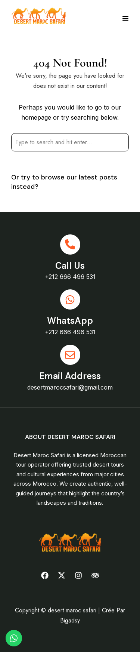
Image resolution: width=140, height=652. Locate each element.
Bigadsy (70, 620)
